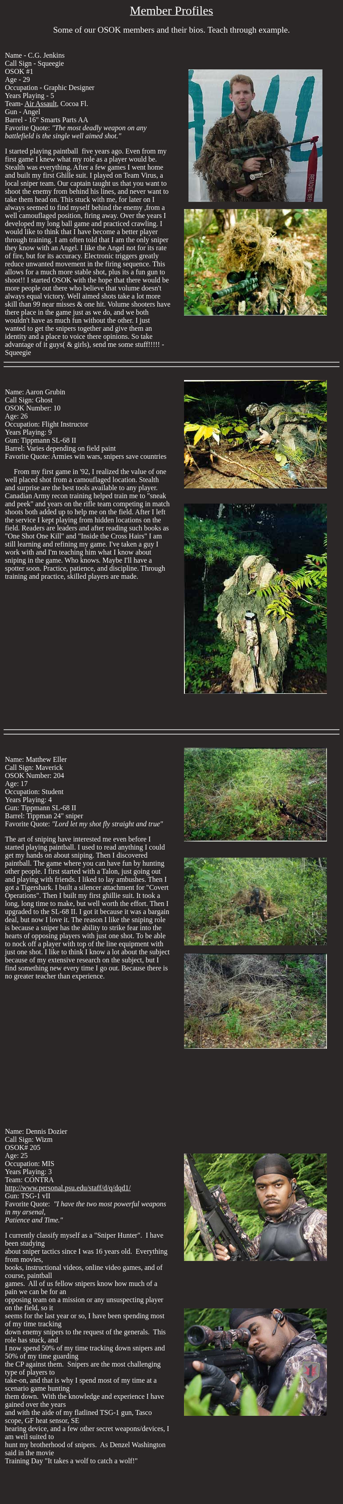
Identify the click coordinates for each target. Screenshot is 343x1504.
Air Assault (41, 103)
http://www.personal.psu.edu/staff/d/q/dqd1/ (68, 1188)
